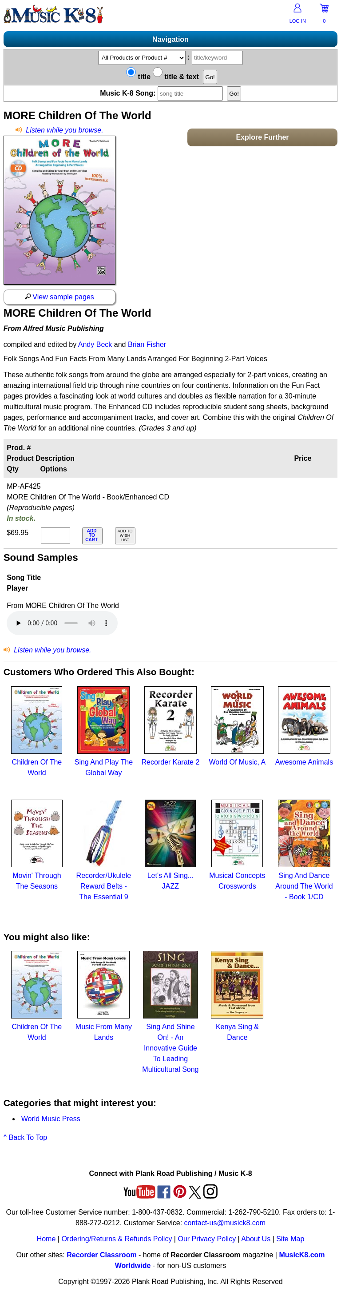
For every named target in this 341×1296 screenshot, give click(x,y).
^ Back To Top (26, 1137)
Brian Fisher (147, 344)
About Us (255, 1239)
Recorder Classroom (101, 1255)
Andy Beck (95, 344)
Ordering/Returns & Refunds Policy (116, 1239)
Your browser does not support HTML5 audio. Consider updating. (62, 623)
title (138, 76)
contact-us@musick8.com (225, 1223)
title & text (176, 76)
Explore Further (262, 137)
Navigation (170, 39)
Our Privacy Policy (207, 1239)
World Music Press (50, 1119)
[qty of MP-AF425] (55, 535)
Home (46, 1239)
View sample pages (59, 297)
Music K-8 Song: (162, 93)
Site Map (290, 1239)
